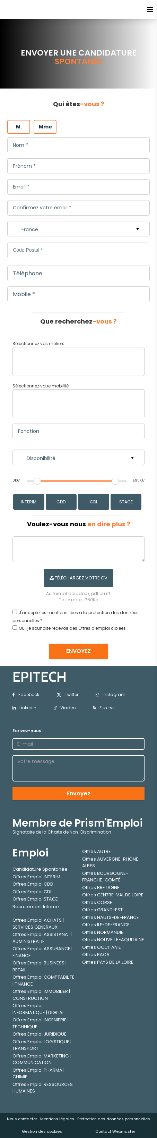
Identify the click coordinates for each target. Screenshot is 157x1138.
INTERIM (28, 502)
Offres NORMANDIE (102, 932)
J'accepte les (32, 613)
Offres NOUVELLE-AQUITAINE (113, 939)
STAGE (126, 502)
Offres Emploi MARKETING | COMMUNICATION (41, 1059)
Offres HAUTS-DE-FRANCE (110, 917)
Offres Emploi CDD (32, 884)
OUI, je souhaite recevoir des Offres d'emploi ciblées (72, 628)
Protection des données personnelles (113, 1119)
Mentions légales (57, 1119)
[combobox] (78, 361)
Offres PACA (96, 954)
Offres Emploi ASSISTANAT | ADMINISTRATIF (42, 938)
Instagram (110, 694)
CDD (61, 502)
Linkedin (24, 708)
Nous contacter (22, 1119)
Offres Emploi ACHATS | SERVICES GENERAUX (38, 923)
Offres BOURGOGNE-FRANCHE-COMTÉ (105, 877)
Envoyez (78, 793)
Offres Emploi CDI (31, 891)
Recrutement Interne (35, 906)
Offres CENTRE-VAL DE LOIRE (112, 895)
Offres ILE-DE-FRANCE (106, 924)
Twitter (67, 694)
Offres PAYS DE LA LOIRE (107, 962)
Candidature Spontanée (40, 869)
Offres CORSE (97, 902)
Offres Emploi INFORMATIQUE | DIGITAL (38, 1009)
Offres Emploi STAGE (35, 899)
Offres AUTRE (96, 851)
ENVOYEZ (78, 651)
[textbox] (70, 360)
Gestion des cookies (42, 1131)
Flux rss (104, 708)
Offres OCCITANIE (101, 947)
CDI (93, 502)
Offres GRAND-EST (102, 909)
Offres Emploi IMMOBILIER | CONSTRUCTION (41, 995)
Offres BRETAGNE (101, 887)
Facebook (25, 694)
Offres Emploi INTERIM (36, 876)
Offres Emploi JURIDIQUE (39, 1034)
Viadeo (65, 708)
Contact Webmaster (115, 1131)
